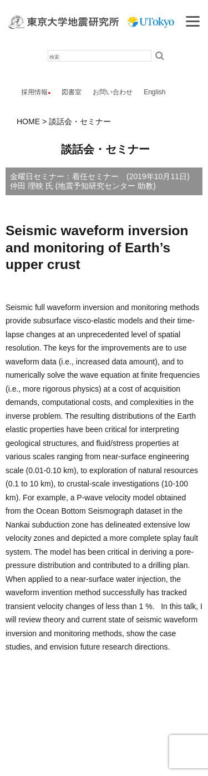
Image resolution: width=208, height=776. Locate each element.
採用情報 (34, 92)
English (154, 92)
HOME (28, 121)
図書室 (72, 92)
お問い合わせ (113, 92)
